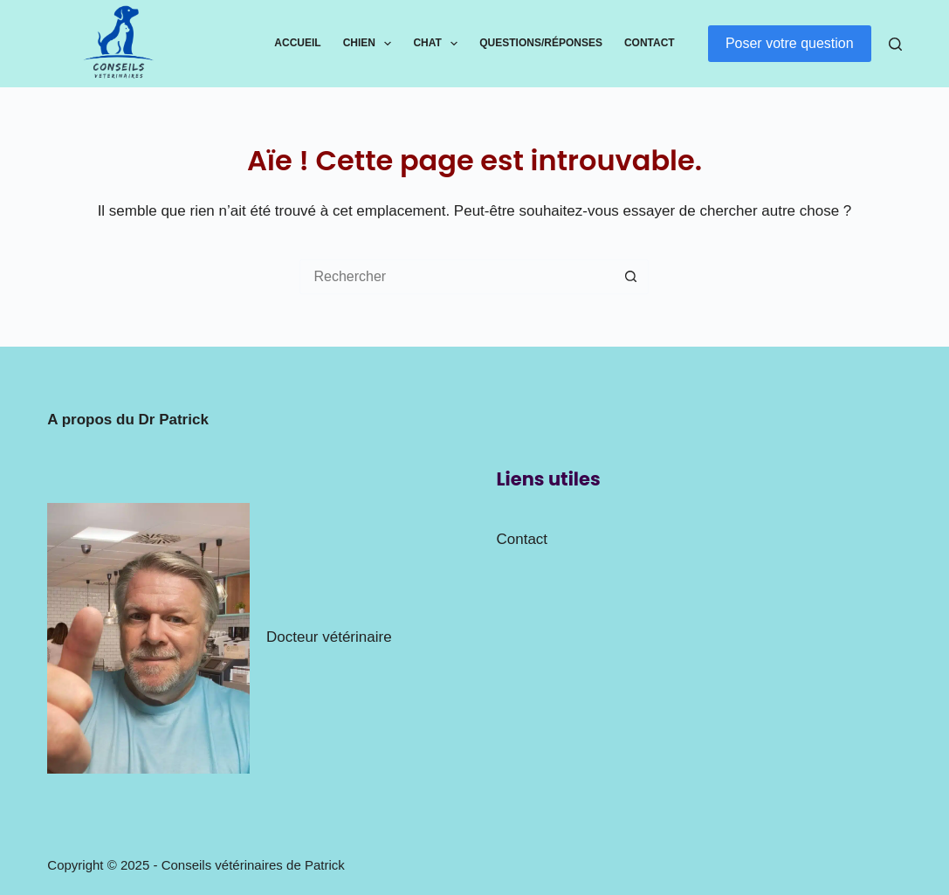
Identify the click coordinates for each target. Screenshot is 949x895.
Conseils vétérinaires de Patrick (253, 864)
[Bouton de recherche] (631, 276)
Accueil (297, 43)
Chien (371, 43)
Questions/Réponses (540, 43)
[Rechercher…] (456, 276)
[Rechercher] (895, 44)
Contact (649, 43)
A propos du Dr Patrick (128, 419)
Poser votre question (790, 43)
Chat (438, 43)
